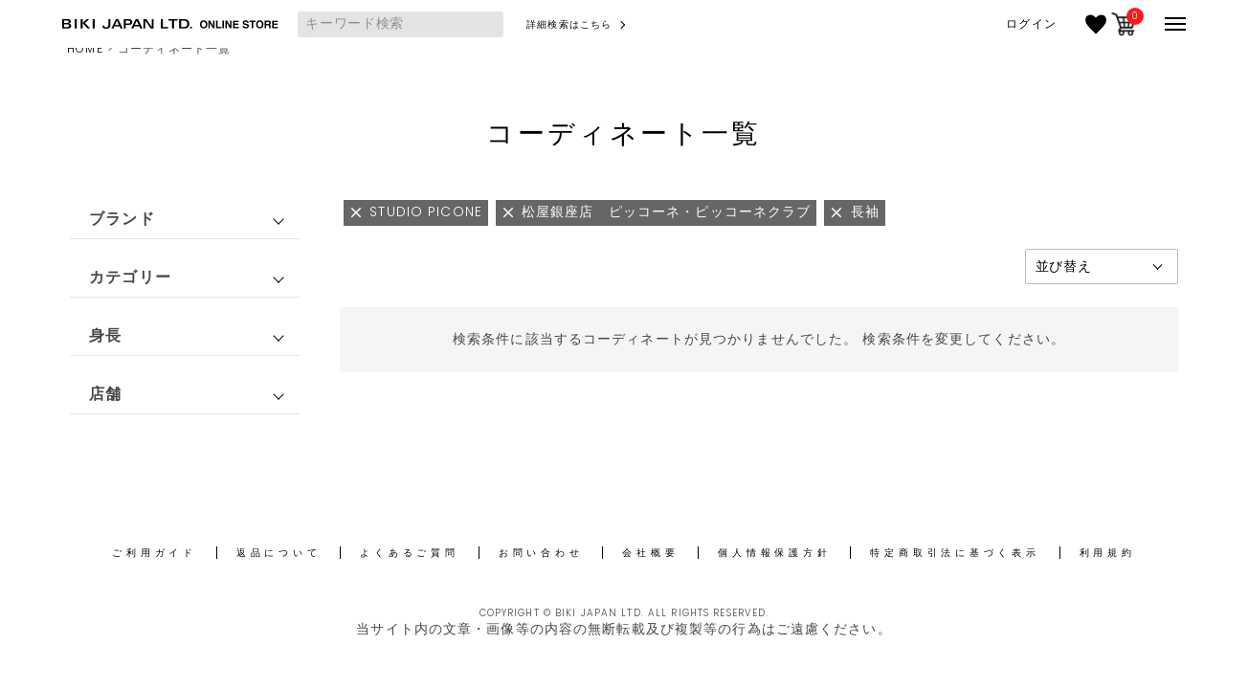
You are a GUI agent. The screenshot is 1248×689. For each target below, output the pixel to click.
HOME (84, 48)
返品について (279, 552)
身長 (105, 335)
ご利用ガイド (154, 552)
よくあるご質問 (409, 552)
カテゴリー (130, 277)
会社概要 (650, 552)
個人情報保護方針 (774, 552)
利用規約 (1108, 552)
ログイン (1031, 24)
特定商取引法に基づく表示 (954, 552)
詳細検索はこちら (569, 24)
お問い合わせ (541, 552)
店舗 (105, 394)
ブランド (121, 219)
